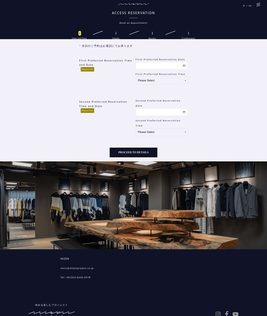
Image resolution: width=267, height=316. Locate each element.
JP (244, 6)
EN (250, 6)
